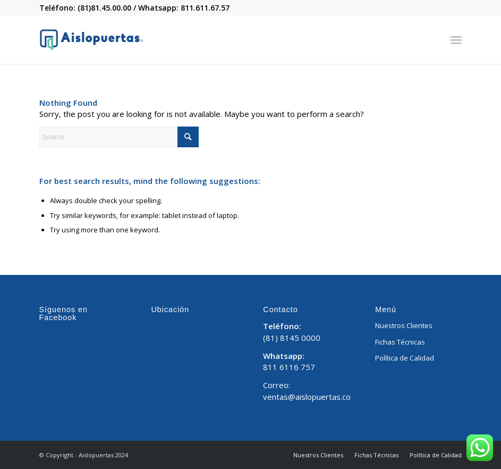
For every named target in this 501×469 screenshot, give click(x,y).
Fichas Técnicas (400, 342)
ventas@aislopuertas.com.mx (316, 396)
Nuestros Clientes (403, 325)
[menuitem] (456, 40)
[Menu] (456, 40)
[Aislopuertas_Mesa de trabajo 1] (91, 40)
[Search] (119, 137)
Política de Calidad (404, 358)
